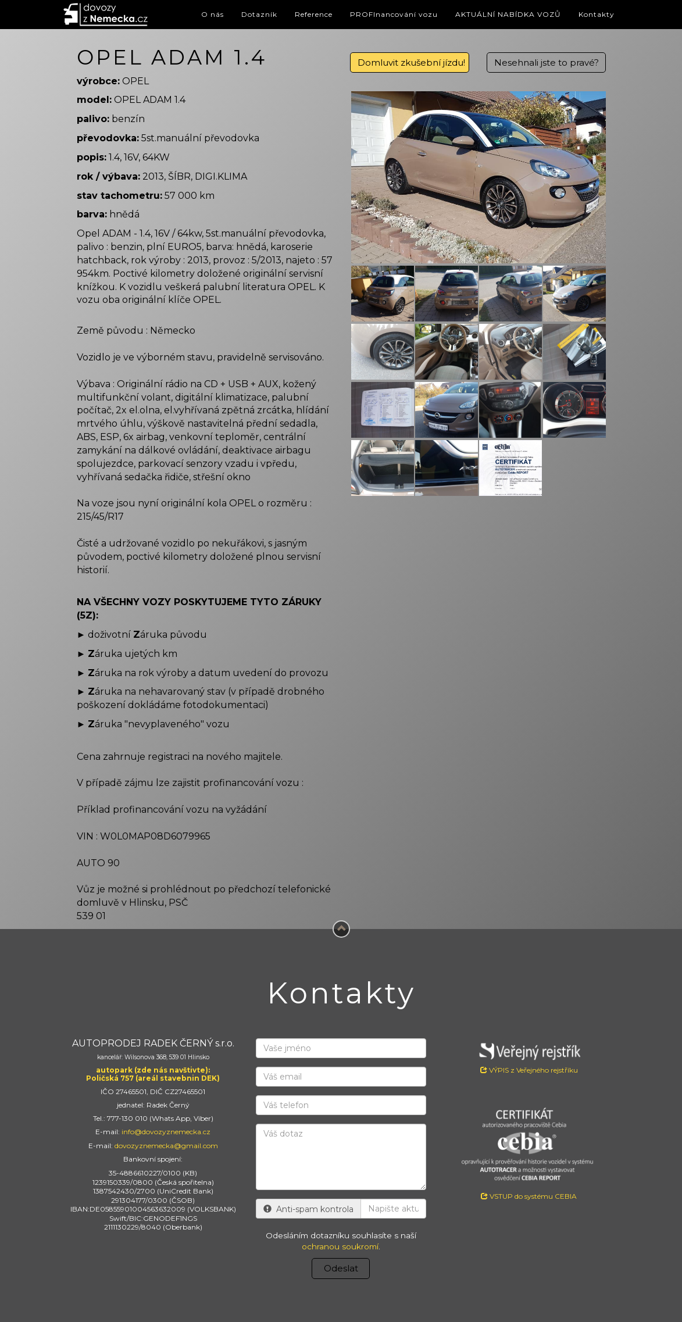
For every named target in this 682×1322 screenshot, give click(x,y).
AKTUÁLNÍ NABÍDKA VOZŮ (508, 14)
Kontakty (597, 14)
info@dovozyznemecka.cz (166, 1131)
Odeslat (341, 1268)
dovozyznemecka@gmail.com (166, 1145)
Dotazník (259, 14)
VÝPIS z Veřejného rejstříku (529, 1056)
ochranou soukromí (340, 1246)
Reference (314, 14)
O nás (212, 14)
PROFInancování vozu (394, 14)
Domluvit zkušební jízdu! (411, 62)
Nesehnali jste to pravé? (546, 62)
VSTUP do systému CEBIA (529, 1196)
